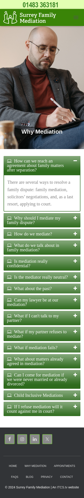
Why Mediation (35, 466)
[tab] (42, 165)
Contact (66, 477)
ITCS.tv (62, 487)
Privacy (47, 477)
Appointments (64, 466)
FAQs (14, 477)
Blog (29, 477)
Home (13, 466)
